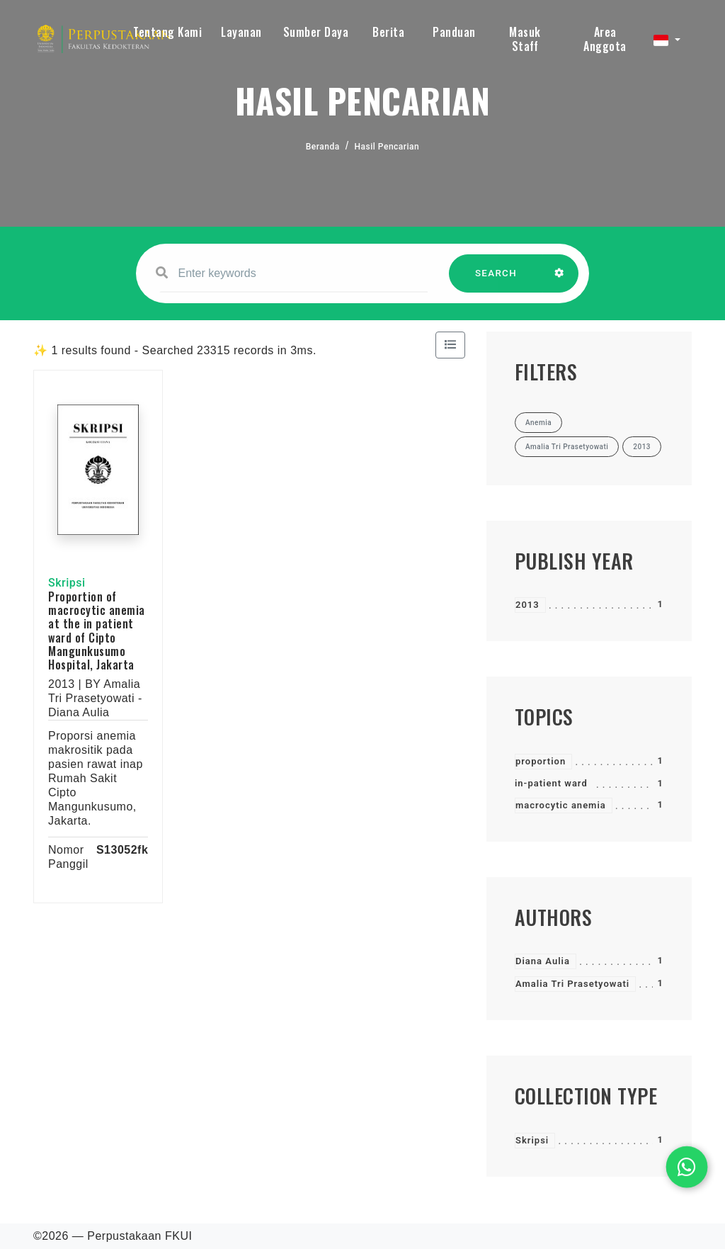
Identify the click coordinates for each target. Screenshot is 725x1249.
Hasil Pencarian (387, 147)
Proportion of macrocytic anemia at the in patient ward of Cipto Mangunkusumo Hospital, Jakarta (96, 630)
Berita (388, 31)
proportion (540, 761)
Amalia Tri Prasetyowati (572, 983)
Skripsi (532, 1140)
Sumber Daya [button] (316, 31)
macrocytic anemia (560, 805)
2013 (527, 604)
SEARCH (496, 280)
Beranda (323, 147)
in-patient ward (551, 783)
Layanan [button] (241, 31)
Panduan (454, 31)
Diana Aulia (542, 961)
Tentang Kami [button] (167, 31)
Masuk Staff (525, 39)
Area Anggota (605, 39)
